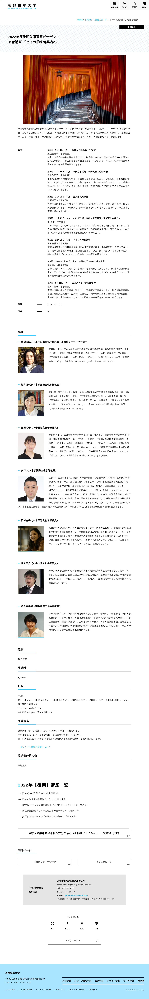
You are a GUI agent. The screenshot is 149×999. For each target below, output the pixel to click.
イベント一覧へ (82, 941)
